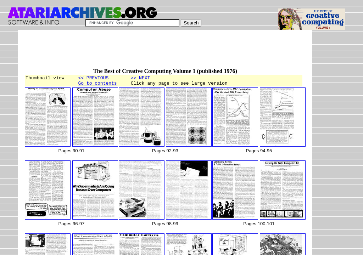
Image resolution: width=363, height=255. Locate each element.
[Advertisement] (153, 52)
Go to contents (97, 85)
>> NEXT (140, 78)
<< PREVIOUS (93, 78)
